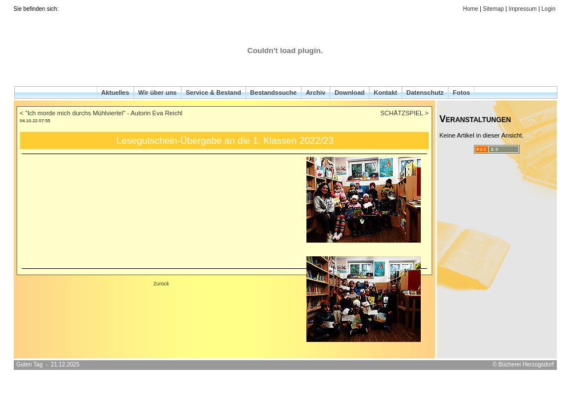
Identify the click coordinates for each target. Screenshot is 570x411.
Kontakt (385, 92)
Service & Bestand (213, 92)
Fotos (461, 92)
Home (471, 9)
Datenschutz (425, 92)
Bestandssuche (273, 92)
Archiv (315, 92)
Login (548, 9)
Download (349, 92)
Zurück (161, 284)
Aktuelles (115, 92)
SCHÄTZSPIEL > (404, 113)
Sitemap (493, 9)
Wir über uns (157, 92)
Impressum (522, 9)
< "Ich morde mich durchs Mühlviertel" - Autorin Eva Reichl (101, 113)
